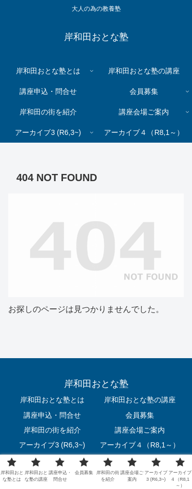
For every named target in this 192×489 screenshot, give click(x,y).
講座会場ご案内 (140, 430)
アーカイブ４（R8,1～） (140, 445)
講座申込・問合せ (52, 415)
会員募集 (139, 415)
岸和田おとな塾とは (52, 400)
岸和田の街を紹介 (52, 430)
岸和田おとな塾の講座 (140, 400)
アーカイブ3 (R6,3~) (52, 445)
